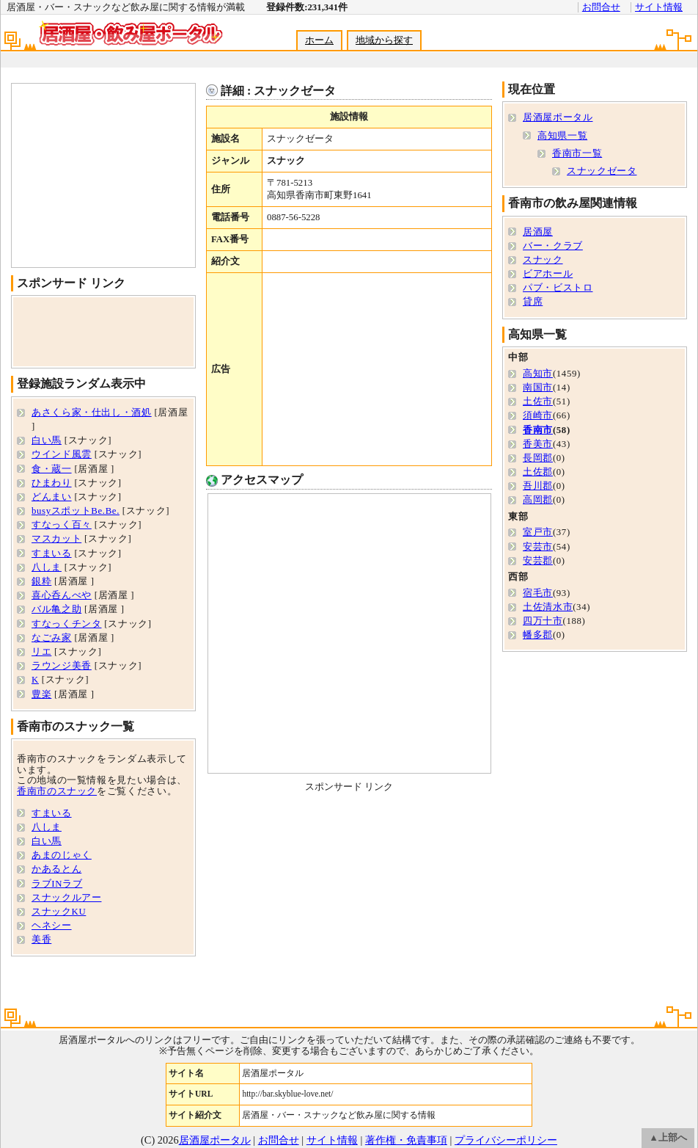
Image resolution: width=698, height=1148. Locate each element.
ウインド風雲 (62, 454)
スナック (543, 260)
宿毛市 (538, 593)
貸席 (533, 302)
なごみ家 (52, 638)
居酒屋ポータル (557, 117)
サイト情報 (659, 7)
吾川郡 (538, 486)
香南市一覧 (577, 153)
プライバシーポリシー (506, 1140)
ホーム (319, 40)
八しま (47, 567)
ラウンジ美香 (62, 666)
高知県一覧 (562, 136)
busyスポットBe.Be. (76, 511)
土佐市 (538, 401)
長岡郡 (538, 458)
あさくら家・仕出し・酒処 (92, 412)
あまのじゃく (62, 855)
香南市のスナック (57, 791)
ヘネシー (52, 925)
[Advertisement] (377, 369)
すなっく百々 (62, 525)
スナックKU (59, 912)
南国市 (538, 387)
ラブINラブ (57, 884)
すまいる (52, 553)
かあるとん (56, 869)
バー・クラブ (553, 246)
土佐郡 (538, 472)
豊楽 (41, 694)
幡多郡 (538, 635)
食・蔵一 (52, 469)
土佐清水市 (548, 607)
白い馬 (47, 440)
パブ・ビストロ (557, 288)
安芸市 (538, 547)
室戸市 (538, 532)
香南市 (538, 430)
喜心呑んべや (62, 595)
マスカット (56, 539)
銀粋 (41, 581)
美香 (41, 939)
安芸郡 (538, 561)
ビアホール (548, 274)
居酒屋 (538, 232)
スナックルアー (66, 898)
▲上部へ (668, 1138)
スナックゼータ (601, 171)
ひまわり (52, 483)
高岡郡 (538, 500)
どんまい (52, 497)
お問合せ (601, 7)
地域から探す (384, 40)
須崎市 (538, 415)
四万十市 (543, 621)
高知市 (538, 373)
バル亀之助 (56, 609)
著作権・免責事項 (406, 1140)
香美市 (538, 444)
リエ (41, 652)
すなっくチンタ (66, 624)
